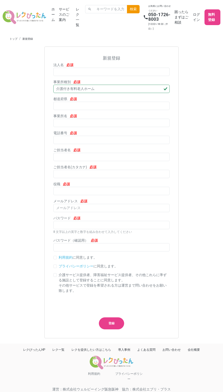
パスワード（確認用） (75, 240)
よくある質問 (146, 349)
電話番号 (65, 133)
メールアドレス (70, 201)
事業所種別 (66, 82)
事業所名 (65, 116)
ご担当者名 (66, 150)
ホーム (53, 14)
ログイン (196, 17)
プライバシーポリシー (76, 266)
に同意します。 (78, 257)
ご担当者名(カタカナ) (74, 167)
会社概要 (194, 349)
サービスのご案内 (64, 14)
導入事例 (124, 349)
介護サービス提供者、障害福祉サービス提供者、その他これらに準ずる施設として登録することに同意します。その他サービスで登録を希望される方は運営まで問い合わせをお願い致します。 (113, 283)
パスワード (66, 218)
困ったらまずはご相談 (181, 17)
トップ (13, 38)
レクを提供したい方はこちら (91, 349)
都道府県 (65, 99)
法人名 (63, 65)
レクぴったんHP (34, 349)
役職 (61, 184)
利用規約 (66, 257)
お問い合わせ (171, 349)
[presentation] (86, 305)
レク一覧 (77, 17)
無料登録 (211, 17)
